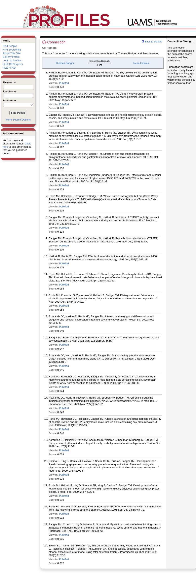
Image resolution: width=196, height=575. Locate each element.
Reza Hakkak (141, 63)
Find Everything (12, 49)
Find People (10, 45)
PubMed (64, 82)
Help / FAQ (9, 67)
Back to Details (153, 41)
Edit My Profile (11, 56)
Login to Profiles (12, 60)
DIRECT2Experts (13, 64)
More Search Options (18, 119)
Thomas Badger (64, 63)
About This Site (12, 53)
